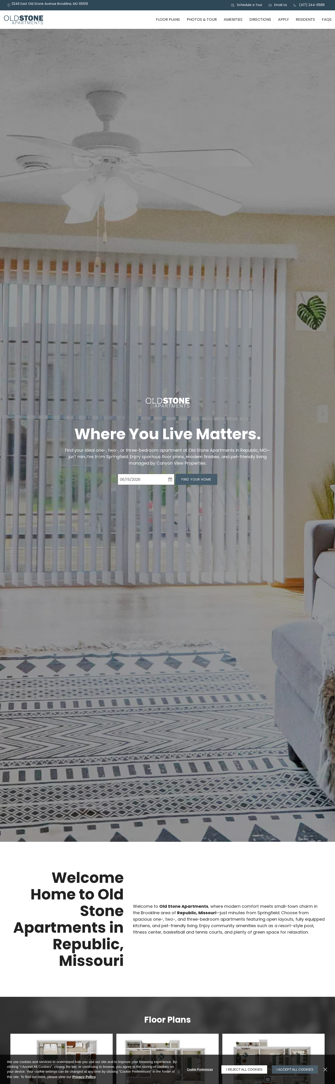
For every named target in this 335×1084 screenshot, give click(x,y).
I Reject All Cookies (244, 1069)
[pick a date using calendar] (170, 479)
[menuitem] (167, 19)
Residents (305, 19)
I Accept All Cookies (295, 1069)
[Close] (325, 1069)
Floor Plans (168, 19)
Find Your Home (196, 479)
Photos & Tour (202, 19)
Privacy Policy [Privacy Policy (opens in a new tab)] (84, 1077)
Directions (260, 19)
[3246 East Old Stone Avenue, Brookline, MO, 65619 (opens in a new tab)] (50, 5)
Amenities (233, 19)
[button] (246, 5)
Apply (283, 19)
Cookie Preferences (200, 1069)
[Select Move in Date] (142, 479)
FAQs (327, 19)
